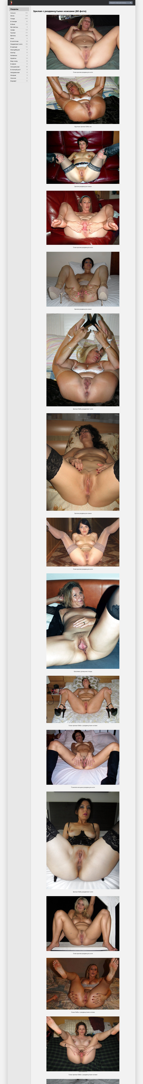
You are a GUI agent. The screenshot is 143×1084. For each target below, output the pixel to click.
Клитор (12, 52)
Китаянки (13, 55)
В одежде (13, 47)
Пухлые (13, 33)
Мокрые (13, 75)
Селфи (12, 30)
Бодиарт (13, 81)
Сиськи (13, 13)
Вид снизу (14, 61)
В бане (12, 24)
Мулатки (13, 58)
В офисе (13, 64)
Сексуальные (14, 67)
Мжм (12, 38)
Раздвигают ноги (16, 44)
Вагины (13, 35)
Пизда (12, 18)
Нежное (13, 78)
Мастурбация (15, 50)
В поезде (13, 21)
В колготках (14, 41)
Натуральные (15, 72)
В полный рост (15, 69)
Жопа (12, 16)
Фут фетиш (14, 27)
